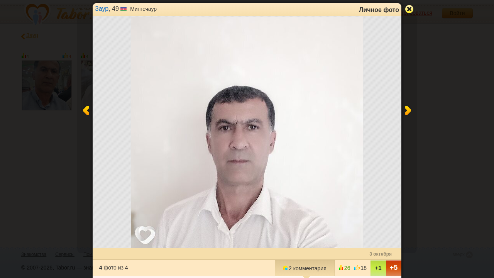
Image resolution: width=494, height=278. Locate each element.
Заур (101, 8)
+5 (394, 267)
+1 (378, 267)
